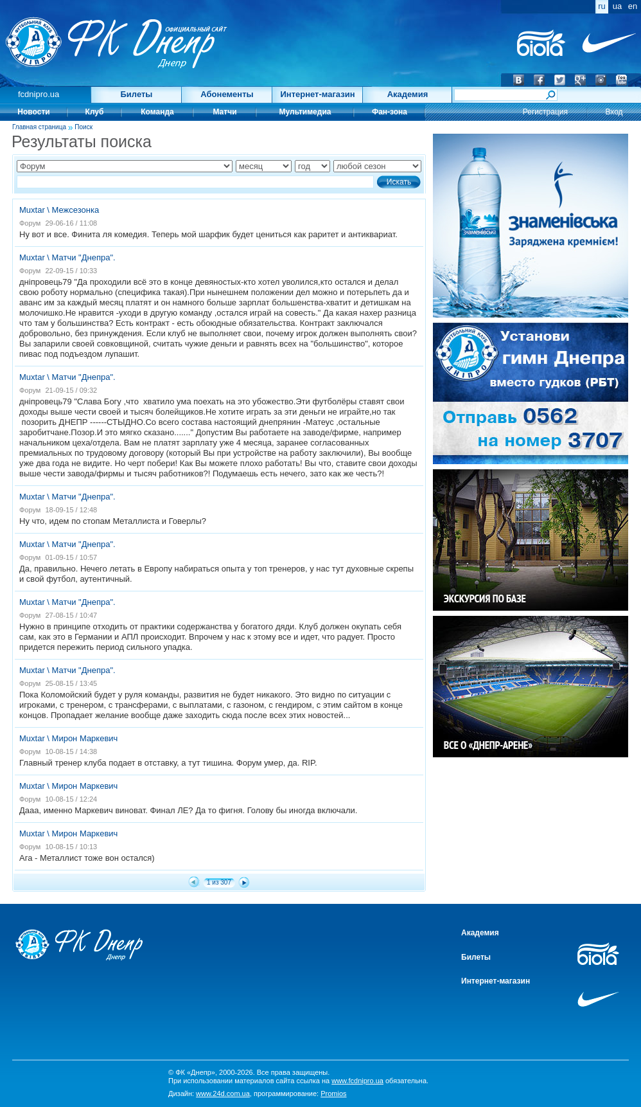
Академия (407, 94)
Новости (33, 111)
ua (617, 6)
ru (602, 6)
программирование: (300, 1093)
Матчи (224, 111)
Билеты (137, 94)
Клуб (94, 111)
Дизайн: (209, 1093)
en (632, 6)
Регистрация (545, 111)
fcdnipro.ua (38, 94)
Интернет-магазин (317, 94)
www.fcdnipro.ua (357, 1080)
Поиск (83, 126)
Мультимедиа (305, 111)
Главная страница (39, 126)
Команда (157, 111)
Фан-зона (389, 111)
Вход (613, 111)
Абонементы (226, 94)
